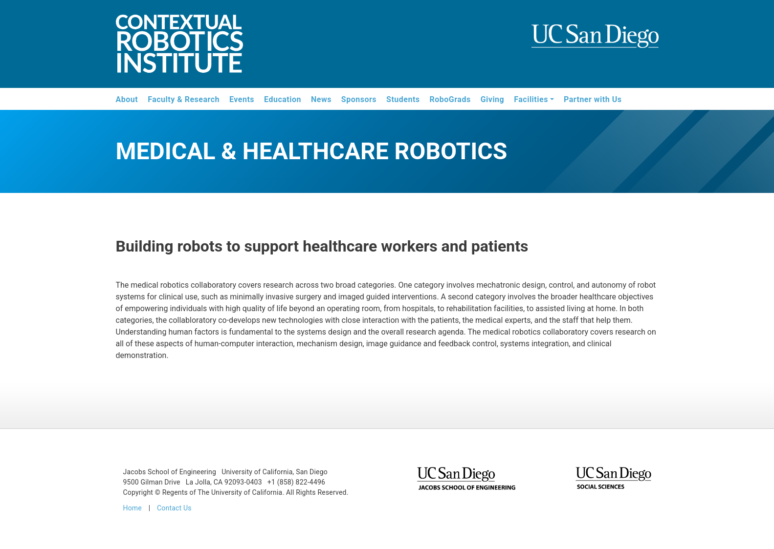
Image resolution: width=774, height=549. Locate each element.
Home (132, 508)
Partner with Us (593, 99)
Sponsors (358, 99)
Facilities (531, 99)
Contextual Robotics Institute (179, 45)
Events (241, 99)
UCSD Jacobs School (595, 44)
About (127, 99)
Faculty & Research (184, 99)
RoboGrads (450, 99)
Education (282, 99)
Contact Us (174, 508)
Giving (493, 99)
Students (403, 99)
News (321, 99)
